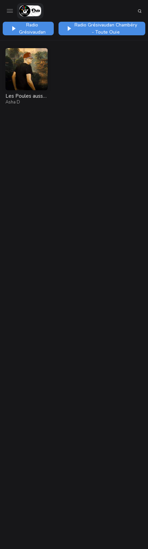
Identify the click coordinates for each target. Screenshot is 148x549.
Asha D (12, 102)
